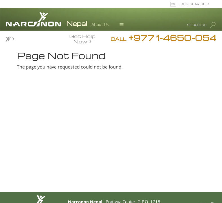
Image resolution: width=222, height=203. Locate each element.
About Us (100, 24)
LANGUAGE (192, 3)
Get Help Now (82, 38)
